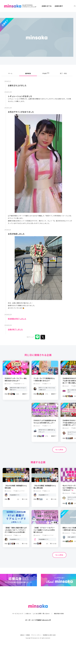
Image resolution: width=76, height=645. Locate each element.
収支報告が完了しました (18, 318)
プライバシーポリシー (36, 635)
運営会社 (22, 635)
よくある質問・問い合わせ (41, 610)
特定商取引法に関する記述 (49, 635)
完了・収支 (63, 73)
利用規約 (28, 635)
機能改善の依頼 (60, 610)
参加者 (45, 73)
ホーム (10, 73)
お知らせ (28, 610)
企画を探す (59, 6)
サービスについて (17, 610)
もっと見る (59, 449)
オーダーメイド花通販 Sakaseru (38, 616)
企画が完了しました (16, 329)
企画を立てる (47, 6)
